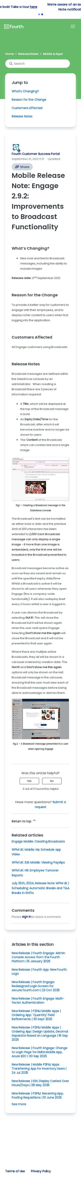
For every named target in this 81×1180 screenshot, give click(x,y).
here (67, 6)
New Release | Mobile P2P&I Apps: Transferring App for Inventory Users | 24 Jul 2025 (39, 1068)
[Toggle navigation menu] (72, 26)
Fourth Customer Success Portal (35, 154)
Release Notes (28, 54)
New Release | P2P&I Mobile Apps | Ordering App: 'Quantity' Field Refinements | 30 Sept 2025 (36, 1015)
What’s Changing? (25, 91)
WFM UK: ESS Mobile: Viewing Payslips (38, 862)
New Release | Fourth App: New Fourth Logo (39, 971)
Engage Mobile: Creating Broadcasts (38, 841)
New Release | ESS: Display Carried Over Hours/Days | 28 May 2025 (40, 1083)
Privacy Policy (41, 1171)
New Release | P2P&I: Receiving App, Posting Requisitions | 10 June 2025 (38, 1095)
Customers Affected (27, 108)
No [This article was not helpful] (52, 781)
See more (19, 1104)
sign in (26, 917)
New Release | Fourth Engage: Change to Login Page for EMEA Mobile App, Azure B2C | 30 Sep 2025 (39, 1052)
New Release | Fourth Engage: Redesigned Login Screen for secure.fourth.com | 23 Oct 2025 (36, 986)
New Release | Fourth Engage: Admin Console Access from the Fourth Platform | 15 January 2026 (38, 957)
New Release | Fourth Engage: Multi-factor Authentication (38, 1000)
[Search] (37, 63)
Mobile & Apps (53, 54)
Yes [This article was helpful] (29, 781)
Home (9, 54)
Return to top (24, 820)
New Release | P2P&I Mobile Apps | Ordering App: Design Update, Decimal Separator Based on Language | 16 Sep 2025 (40, 1033)
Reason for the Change (29, 99)
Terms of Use (15, 1171)
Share (22, 167)
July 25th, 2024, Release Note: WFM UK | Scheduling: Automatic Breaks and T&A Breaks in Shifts (40, 888)
